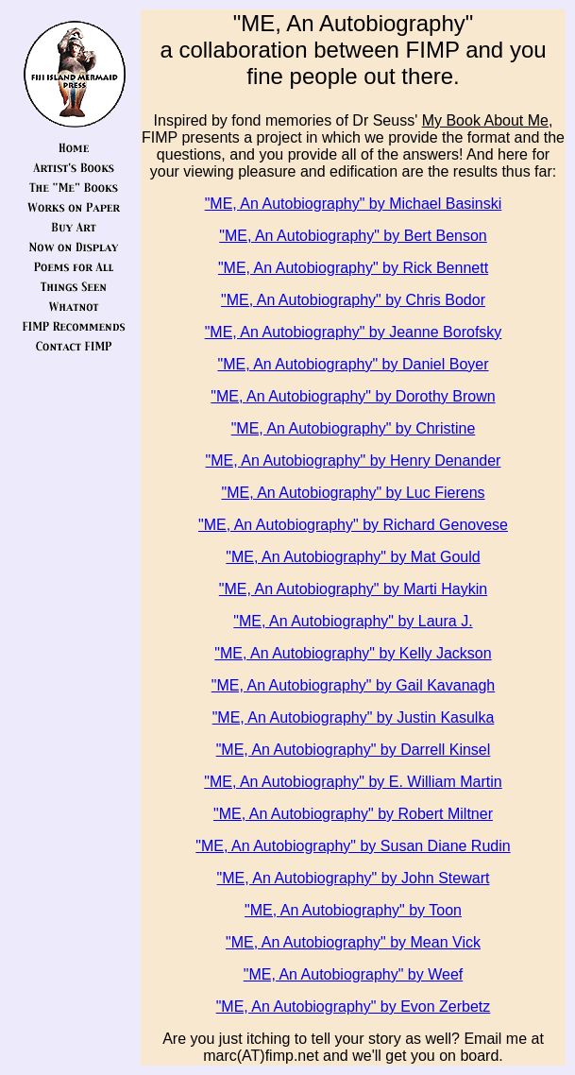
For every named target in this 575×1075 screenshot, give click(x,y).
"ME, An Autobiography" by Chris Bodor (353, 300)
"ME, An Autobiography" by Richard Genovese (353, 525)
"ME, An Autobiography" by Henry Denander (353, 460)
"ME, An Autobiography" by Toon (353, 910)
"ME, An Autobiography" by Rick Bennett (353, 268)
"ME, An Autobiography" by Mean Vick (353, 942)
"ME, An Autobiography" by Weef (354, 974)
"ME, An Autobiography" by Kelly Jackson (352, 653)
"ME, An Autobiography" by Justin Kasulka (353, 717)
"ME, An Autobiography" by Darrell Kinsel (353, 750)
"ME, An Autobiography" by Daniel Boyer (352, 364)
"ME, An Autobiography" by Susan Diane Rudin (352, 846)
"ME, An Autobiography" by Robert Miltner (353, 814)
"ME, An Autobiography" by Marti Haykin (353, 589)
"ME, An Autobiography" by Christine (353, 428)
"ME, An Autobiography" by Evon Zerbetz (353, 1006)
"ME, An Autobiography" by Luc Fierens (352, 493)
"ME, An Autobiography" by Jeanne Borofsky (353, 332)
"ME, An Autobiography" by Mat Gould (353, 557)
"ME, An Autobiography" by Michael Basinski (353, 204)
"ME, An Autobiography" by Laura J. (352, 621)
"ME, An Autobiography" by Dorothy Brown (353, 396)
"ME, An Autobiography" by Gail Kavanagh (353, 685)
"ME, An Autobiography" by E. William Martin (352, 782)
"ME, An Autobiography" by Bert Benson (353, 236)
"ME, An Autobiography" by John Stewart (353, 878)
